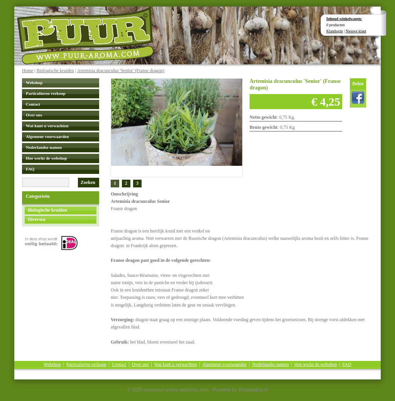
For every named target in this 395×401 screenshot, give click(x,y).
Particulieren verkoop (46, 93)
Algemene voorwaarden (47, 136)
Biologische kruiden (55, 70)
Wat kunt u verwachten (47, 125)
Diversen (36, 219)
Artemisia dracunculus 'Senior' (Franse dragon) (120, 70)
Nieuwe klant (356, 31)
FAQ (30, 169)
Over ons (34, 115)
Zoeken (88, 182)
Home (27, 70)
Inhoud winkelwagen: (344, 19)
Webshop (34, 82)
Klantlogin (334, 31)
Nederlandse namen (44, 147)
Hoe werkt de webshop (46, 158)
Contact (33, 104)
